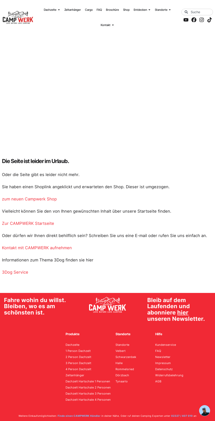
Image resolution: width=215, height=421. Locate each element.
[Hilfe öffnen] (204, 410)
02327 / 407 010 (182, 415)
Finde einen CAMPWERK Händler (79, 415)
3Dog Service (15, 272)
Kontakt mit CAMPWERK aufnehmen (37, 247)
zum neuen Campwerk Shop (29, 199)
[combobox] (197, 12)
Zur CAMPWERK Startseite (28, 223)
